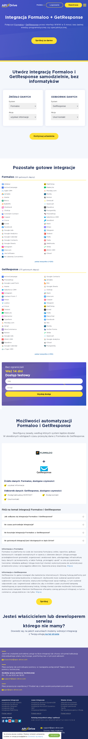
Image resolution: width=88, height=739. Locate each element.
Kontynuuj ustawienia (44, 136)
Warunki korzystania (69, 702)
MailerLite (50, 187)
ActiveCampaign (10, 187)
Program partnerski (68, 706)
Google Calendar (10, 237)
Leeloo (7, 303)
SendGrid (50, 220)
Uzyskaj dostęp (44, 394)
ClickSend (8, 207)
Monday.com (52, 190)
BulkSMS (7, 204)
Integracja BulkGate (39, 710)
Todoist (49, 233)
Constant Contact (11, 214)
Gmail (6, 326)
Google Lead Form (11, 283)
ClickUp (7, 210)
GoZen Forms (52, 329)
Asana (6, 197)
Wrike (49, 247)
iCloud (49, 253)
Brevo (6, 200)
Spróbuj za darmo (44, 40)
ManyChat (50, 316)
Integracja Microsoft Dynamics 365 (43, 707)
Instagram (8, 247)
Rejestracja (73, 5)
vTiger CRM (8, 349)
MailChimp (51, 184)
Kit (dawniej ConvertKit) (13, 256)
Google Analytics (11, 233)
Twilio (49, 240)
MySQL (49, 194)
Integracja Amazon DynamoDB (43, 702)
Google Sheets (10, 243)
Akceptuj (54, 735)
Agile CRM (8, 190)
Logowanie (54, 5)
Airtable (7, 194)
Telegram (50, 230)
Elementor (8, 316)
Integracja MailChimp (10, 710)
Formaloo (19, 25)
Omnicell (50, 200)
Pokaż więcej (7, 713)
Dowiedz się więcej (35, 736)
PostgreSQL (51, 210)
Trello (49, 237)
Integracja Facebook (10, 704)
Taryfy (63, 708)
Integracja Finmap (38, 704)
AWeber (7, 184)
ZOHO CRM (51, 250)
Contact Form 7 (10, 296)
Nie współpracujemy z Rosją (72, 710)
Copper (7, 217)
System (12, 101)
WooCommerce (10, 329)
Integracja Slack (8, 708)
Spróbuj (44, 601)
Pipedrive (50, 207)
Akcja (11, 112)
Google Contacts (11, 240)
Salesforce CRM (53, 217)
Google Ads (8, 230)
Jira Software (9, 253)
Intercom (7, 250)
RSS (48, 283)
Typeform (8, 319)
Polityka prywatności (69, 704)
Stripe (49, 227)
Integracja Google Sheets (11, 702)
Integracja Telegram (9, 706)
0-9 (73, 720)
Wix (48, 322)
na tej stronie (52, 634)
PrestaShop (51, 214)
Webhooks (51, 243)
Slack (49, 223)
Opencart (50, 204)
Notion (49, 197)
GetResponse (32, 25)
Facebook (8, 227)
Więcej (70, 566)
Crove (6, 220)
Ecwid (6, 223)
